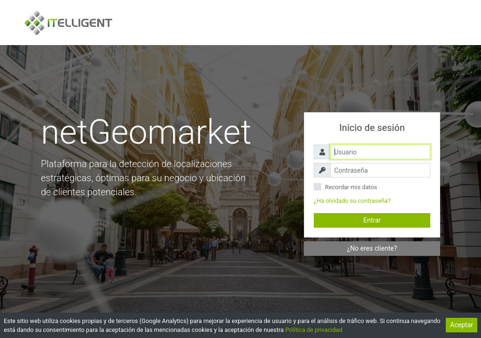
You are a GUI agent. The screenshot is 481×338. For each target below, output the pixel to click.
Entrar (371, 220)
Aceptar (461, 325)
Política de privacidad (313, 329)
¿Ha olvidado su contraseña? (352, 200)
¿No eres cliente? (372, 248)
